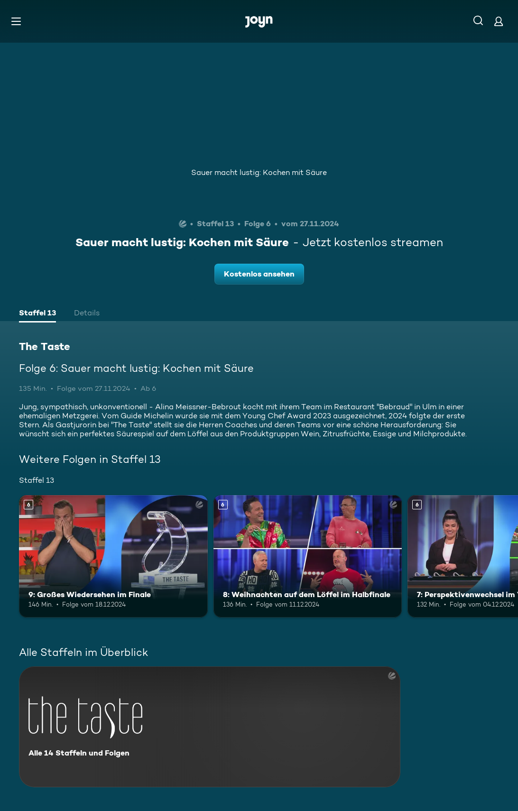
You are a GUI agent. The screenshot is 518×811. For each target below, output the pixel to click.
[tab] (37, 314)
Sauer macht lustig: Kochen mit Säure (259, 172)
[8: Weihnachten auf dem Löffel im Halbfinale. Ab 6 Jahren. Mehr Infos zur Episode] (307, 556)
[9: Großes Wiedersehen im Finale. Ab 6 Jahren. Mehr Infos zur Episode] (113, 556)
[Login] (498, 21)
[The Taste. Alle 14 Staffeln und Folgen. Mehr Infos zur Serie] (209, 726)
